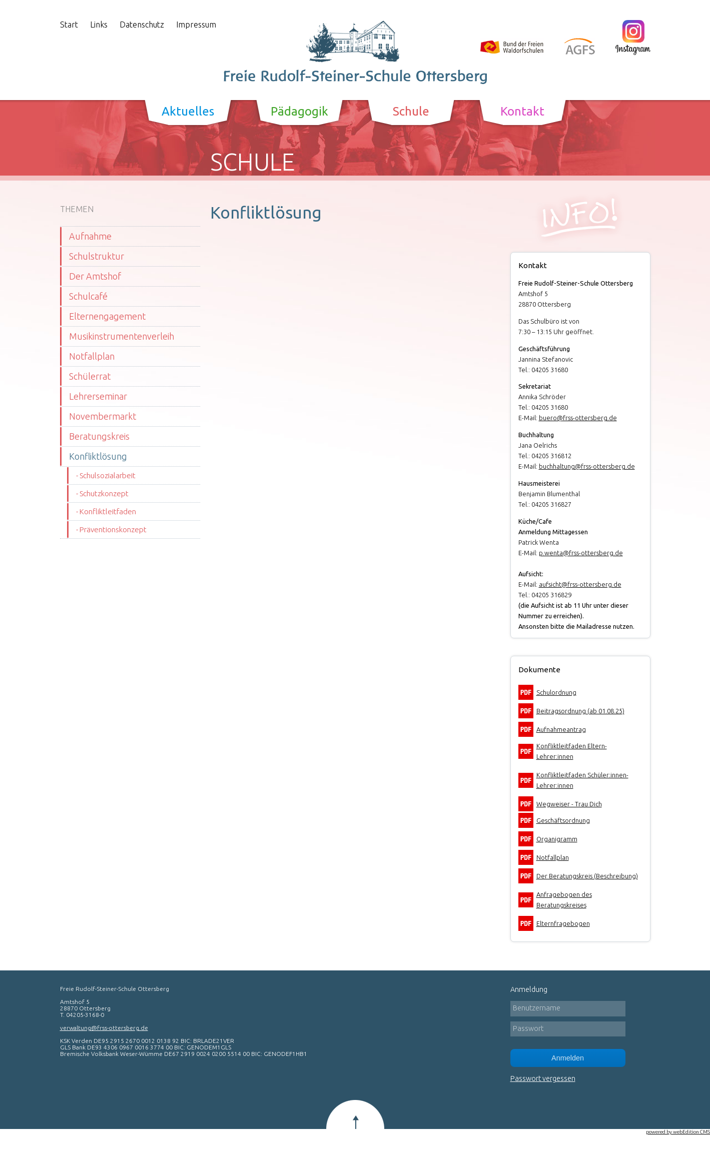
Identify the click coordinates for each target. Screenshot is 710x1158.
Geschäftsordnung (563, 820)
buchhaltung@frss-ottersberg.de (587, 466)
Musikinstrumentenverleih (121, 336)
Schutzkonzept (104, 493)
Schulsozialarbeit (108, 475)
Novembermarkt (102, 416)
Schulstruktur (96, 256)
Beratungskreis (99, 436)
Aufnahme (90, 236)
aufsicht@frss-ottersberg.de (580, 584)
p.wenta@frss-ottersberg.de (581, 552)
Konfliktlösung (98, 456)
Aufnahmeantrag (561, 729)
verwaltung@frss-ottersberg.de (104, 1027)
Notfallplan (92, 356)
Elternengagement (107, 316)
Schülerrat (90, 376)
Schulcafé (88, 296)
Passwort (528, 1028)
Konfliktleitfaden (108, 511)
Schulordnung (556, 692)
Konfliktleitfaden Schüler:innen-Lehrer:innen (582, 780)
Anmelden (567, 1058)
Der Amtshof (95, 276)
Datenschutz (142, 24)
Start (69, 24)
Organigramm (556, 838)
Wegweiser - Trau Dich (569, 803)
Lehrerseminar (98, 396)
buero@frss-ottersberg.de (578, 417)
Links (99, 24)
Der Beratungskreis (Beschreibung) (587, 875)
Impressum (196, 24)
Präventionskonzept (113, 529)
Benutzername (536, 1008)
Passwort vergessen (542, 1078)
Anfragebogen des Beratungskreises (564, 899)
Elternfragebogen (563, 923)
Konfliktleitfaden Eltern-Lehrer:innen (571, 751)
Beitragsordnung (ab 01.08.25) (580, 710)
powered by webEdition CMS (678, 1131)
